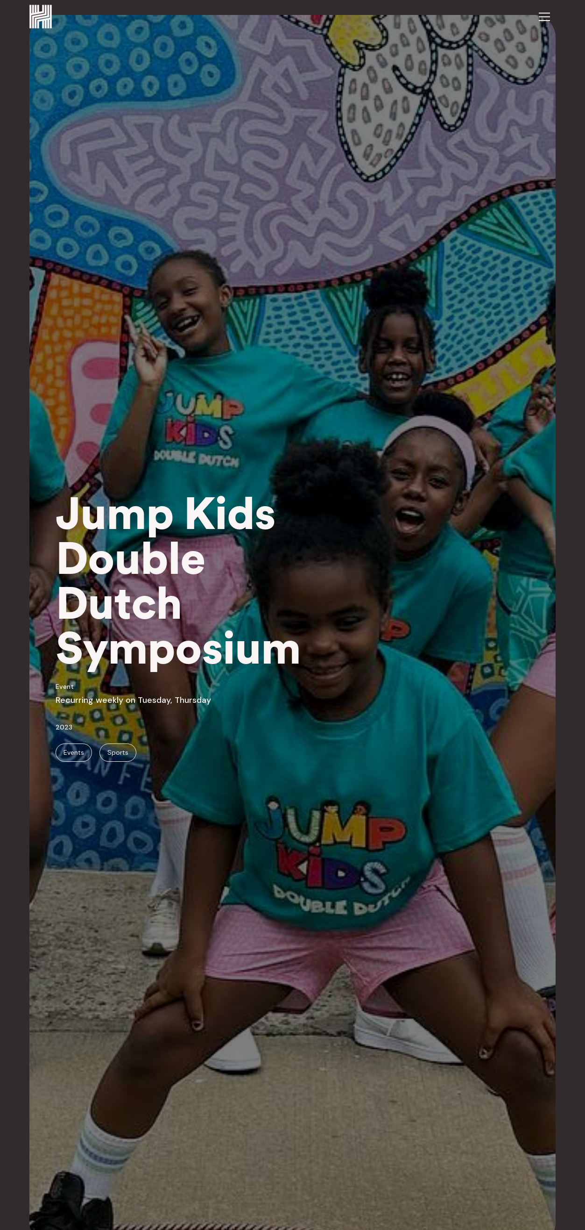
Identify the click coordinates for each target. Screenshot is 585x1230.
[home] (40, 17)
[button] (544, 17)
